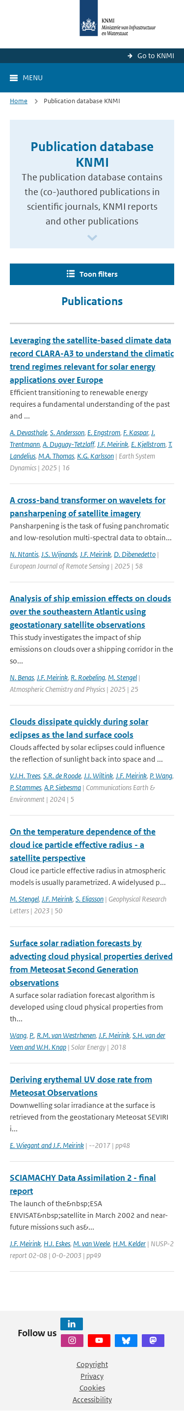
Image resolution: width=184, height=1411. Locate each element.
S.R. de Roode (62, 775)
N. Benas (22, 677)
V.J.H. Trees (25, 775)
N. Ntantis (24, 554)
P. (31, 1035)
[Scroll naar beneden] (92, 238)
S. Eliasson (90, 899)
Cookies (92, 1387)
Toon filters (98, 274)
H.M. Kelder (129, 1243)
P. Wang (161, 775)
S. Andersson (67, 432)
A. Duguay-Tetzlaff (68, 444)
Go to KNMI (155, 55)
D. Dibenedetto (135, 554)
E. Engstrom (103, 432)
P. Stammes (25, 787)
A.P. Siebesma (62, 787)
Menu (33, 77)
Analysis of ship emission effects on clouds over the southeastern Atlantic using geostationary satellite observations (90, 611)
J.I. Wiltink (98, 775)
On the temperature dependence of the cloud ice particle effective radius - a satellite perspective (83, 844)
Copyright (92, 1364)
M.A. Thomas (56, 456)
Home (18, 101)
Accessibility (92, 1399)
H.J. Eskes (57, 1243)
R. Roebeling (88, 677)
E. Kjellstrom (148, 444)
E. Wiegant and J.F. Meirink (47, 1145)
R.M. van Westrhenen (66, 1035)
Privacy (92, 1376)
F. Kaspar (135, 432)
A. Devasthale (28, 432)
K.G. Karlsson (95, 456)
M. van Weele (91, 1243)
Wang (18, 1035)
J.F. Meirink (112, 444)
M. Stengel (122, 677)
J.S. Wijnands (59, 554)
